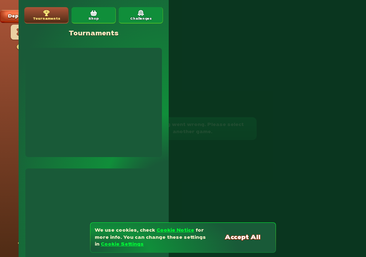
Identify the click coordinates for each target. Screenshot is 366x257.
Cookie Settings (122, 244)
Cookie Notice (175, 230)
